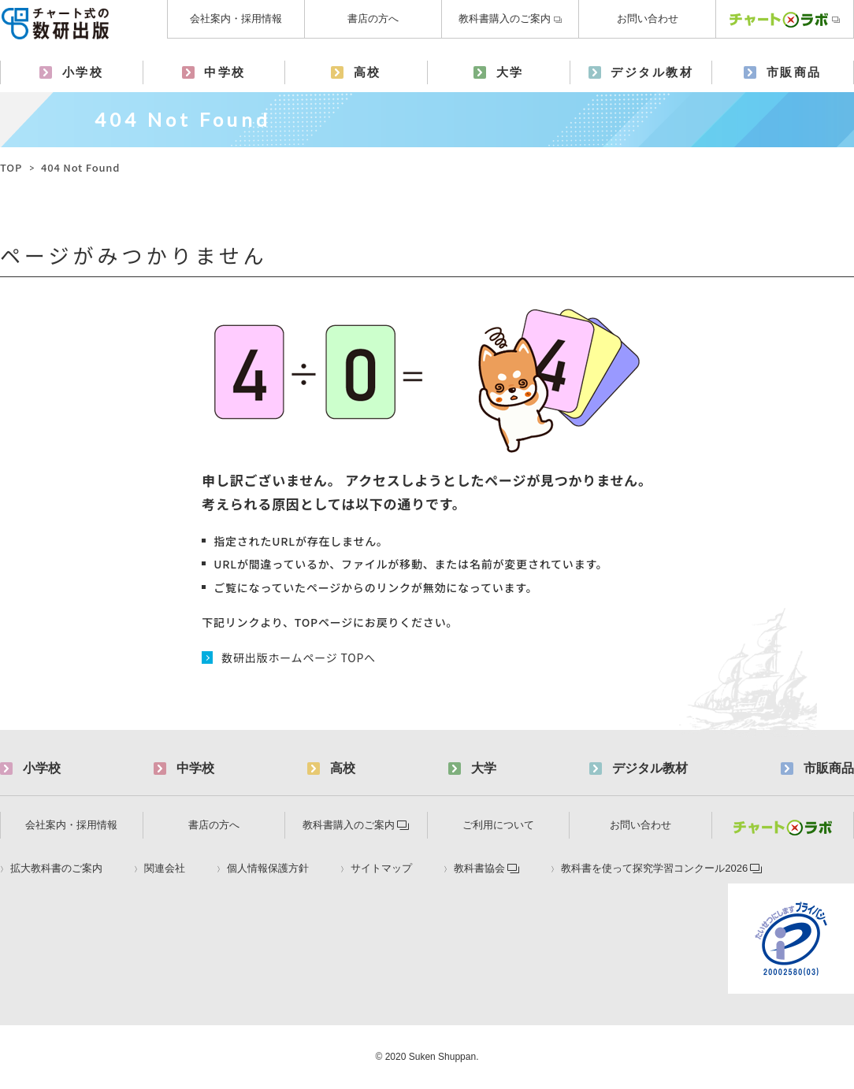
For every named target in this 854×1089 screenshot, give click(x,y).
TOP (11, 167)
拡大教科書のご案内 (56, 868)
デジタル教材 (652, 72)
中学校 (225, 72)
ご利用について (498, 825)
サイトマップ (381, 868)
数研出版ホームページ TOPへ (298, 657)
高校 (367, 72)
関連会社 (164, 868)
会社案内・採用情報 (236, 18)
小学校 (83, 72)
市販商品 (794, 72)
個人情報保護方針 (268, 868)
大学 (510, 72)
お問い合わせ (647, 18)
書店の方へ (373, 18)
